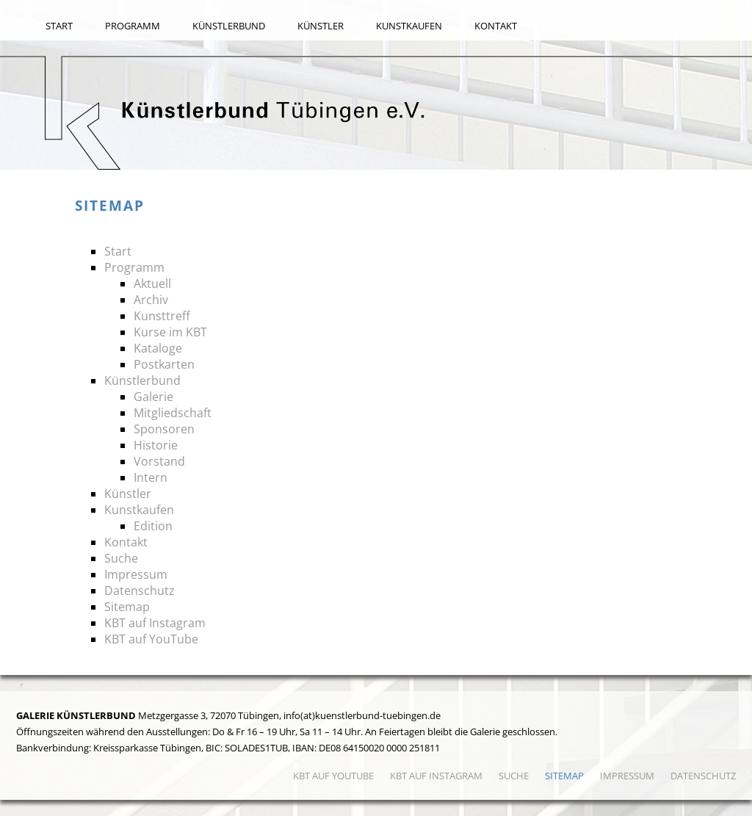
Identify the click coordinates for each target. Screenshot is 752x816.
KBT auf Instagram (155, 623)
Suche (121, 558)
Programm (132, 25)
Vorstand (159, 461)
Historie (156, 445)
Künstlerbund (228, 25)
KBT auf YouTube (151, 639)
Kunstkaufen (409, 25)
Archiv (151, 300)
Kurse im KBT (170, 332)
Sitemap (127, 607)
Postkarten (164, 364)
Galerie (153, 397)
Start (59, 25)
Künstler (320, 25)
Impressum (135, 574)
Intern (150, 477)
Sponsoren (164, 429)
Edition (153, 526)
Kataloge (158, 348)
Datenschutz (139, 590)
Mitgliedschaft (173, 413)
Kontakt (495, 25)
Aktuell (152, 283)
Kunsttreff (162, 316)
